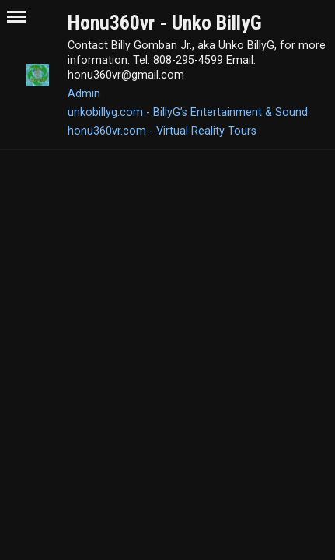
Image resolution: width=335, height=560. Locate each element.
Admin (84, 93)
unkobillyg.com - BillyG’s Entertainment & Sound (188, 112)
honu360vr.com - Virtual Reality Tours (162, 130)
